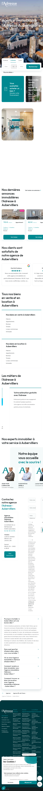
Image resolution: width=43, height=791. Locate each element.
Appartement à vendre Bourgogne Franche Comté (26, 720)
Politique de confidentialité (5, 731)
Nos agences (5, 717)
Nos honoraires (9, 554)
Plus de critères (8, 72)
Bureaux (8, 324)
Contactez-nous (5, 720)
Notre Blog (4, 724)
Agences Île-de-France (19, 693)
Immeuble (9, 332)
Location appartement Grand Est (36, 742)
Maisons (8, 319)
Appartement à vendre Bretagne (26, 724)
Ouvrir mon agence (6, 722)
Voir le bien (14, 237)
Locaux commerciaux (12, 329)
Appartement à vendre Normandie (26, 727)
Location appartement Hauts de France (36, 747)
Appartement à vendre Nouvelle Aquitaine (26, 732)
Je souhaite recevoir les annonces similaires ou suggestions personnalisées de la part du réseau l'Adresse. (32, 529)
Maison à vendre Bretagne (17, 724)
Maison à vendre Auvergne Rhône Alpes (17, 715)
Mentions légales (6, 726)
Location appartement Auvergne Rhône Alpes (35, 715)
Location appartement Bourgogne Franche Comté (36, 722)
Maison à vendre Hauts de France (17, 738)
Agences (8, 693)
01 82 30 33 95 (9, 531)
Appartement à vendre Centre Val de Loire (27, 749)
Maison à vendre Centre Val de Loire (17, 745)
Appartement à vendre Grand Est (26, 736)
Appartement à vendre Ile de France (26, 744)
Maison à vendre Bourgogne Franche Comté (17, 720)
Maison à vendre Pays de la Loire (17, 752)
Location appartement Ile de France (36, 752)
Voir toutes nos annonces (33, 190)
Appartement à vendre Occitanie (26, 753)
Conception (4, 728)
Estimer (5, 60)
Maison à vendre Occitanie (17, 749)
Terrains (8, 326)
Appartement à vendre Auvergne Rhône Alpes (26, 715)
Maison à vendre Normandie (17, 727)
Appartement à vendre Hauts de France (26, 740)
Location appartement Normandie (35, 732)
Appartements (10, 321)
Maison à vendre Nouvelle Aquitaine (17, 731)
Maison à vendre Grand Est (17, 734)
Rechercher (33, 67)
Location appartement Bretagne (35, 728)
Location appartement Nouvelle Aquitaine (36, 737)
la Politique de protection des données (31, 603)
